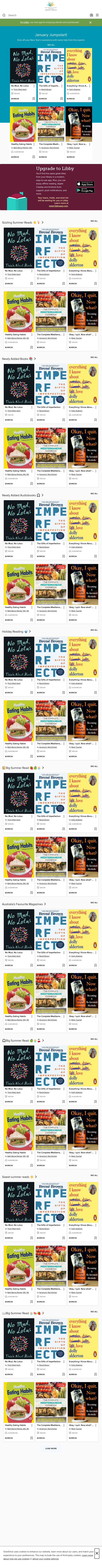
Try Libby (24, 22)
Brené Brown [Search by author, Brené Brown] (46, 89)
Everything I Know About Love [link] (77, 86)
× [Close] (97, 1553)
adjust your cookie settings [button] (45, 1558)
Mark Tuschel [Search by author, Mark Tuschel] (74, 148)
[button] (34, 86)
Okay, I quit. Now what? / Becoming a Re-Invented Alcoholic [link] (77, 144)
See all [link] (51, 45)
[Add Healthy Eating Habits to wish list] (33, 157)
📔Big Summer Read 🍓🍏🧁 (23, 768)
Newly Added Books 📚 (19, 359)
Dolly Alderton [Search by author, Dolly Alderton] (74, 89)
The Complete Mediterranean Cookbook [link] (49, 144)
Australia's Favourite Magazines (24, 904)
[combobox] (45, 15)
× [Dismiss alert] (90, 22)
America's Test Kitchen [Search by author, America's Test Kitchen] (50, 148)
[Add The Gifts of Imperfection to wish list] (61, 99)
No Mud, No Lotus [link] (20, 86)
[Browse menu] (97, 15)
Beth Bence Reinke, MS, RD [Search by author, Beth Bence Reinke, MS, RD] (23, 148)
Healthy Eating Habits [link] (21, 144)
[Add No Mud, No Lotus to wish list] (33, 99)
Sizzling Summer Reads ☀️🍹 (23, 223)
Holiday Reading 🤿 (16, 632)
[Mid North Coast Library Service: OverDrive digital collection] (51, 6)
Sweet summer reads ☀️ (19, 1177)
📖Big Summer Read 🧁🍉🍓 (23, 1313)
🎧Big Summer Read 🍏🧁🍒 (23, 1041)
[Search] (4, 15)
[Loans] (91, 15)
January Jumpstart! (51, 35)
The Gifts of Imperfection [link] (49, 86)
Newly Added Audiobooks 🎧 (23, 495)
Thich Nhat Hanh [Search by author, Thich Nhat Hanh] (20, 89)
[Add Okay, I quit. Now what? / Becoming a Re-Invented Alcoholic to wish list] (89, 157)
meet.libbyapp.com (58, 206)
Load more (51, 1448)
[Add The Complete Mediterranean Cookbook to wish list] (61, 157)
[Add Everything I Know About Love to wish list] (89, 99)
